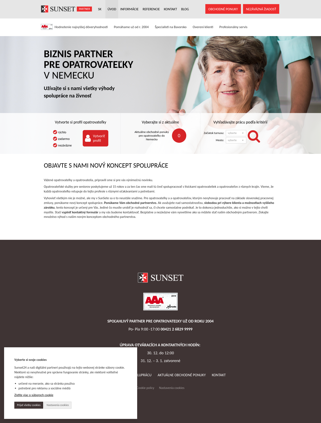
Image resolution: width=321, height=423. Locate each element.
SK (100, 9)
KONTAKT (170, 9)
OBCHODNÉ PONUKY (223, 9)
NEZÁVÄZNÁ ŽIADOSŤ (261, 9)
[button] (236, 133)
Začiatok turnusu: (214, 133)
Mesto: (220, 140)
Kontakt (219, 375)
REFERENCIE (151, 9)
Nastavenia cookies (171, 388)
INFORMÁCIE (129, 9)
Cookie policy (145, 388)
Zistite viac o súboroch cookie (33, 395)
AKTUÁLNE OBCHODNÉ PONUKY (182, 375)
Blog (185, 9)
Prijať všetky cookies (29, 405)
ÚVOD (111, 9)
